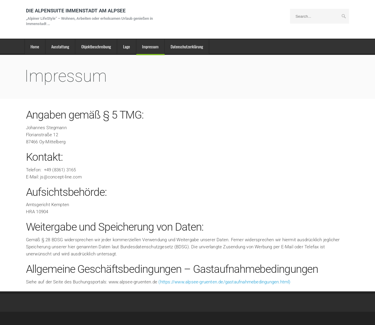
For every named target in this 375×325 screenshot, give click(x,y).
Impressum (150, 46)
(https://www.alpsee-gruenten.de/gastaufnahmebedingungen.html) (224, 282)
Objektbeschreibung (96, 46)
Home (35, 46)
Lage (126, 46)
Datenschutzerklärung (187, 46)
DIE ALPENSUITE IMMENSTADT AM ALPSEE (90, 17)
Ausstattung (60, 46)
